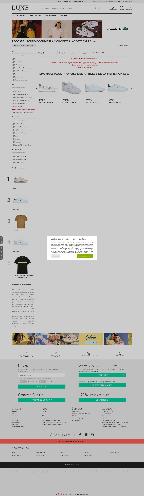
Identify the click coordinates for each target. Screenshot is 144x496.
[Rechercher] (96, 8)
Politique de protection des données (77, 252)
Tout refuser (55, 256)
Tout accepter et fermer (85, 256)
